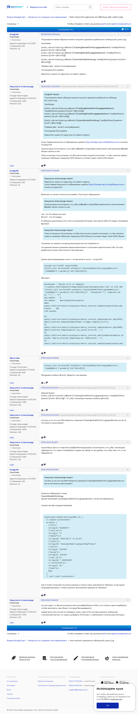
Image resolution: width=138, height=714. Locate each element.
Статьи (9, 694)
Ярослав (14, 358)
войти (104, 24)
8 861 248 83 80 (75, 685)
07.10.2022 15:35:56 (49, 469)
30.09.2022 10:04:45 (50, 34)
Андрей (14, 34)
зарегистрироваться (121, 24)
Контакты (11, 685)
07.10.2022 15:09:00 (50, 358)
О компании (12, 681)
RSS (126, 29)
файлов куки (116, 699)
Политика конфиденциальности (52, 685)
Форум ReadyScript (16, 17)
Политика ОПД (13, 698)
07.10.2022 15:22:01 (49, 388)
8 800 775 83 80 (76, 681)
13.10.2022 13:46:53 (49, 600)
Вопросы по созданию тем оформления (48, 17)
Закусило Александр (22, 86)
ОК (107, 705)
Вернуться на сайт (38, 7)
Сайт (12, 166)
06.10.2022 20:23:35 (50, 86)
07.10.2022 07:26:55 (50, 170)
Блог (9, 690)
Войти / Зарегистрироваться (115, 7)
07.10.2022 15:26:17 (49, 442)
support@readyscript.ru (78, 690)
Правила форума (45, 681)
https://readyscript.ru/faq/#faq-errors (102, 142)
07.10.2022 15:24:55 (50, 415)
